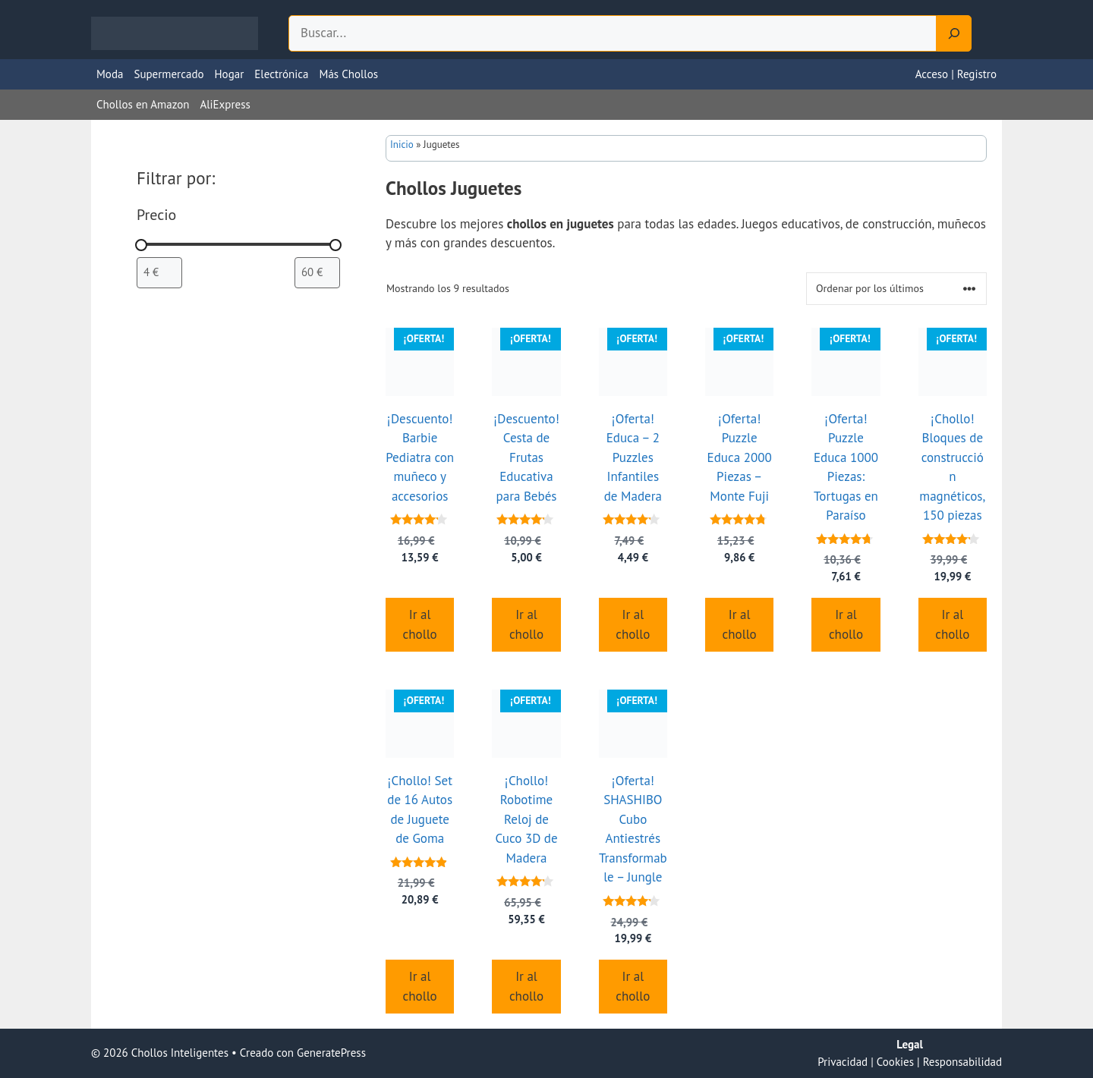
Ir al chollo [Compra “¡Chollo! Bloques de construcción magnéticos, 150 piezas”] (952, 624)
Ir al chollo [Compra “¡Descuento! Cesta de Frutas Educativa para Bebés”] (526, 624)
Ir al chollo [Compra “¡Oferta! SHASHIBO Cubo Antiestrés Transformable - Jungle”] (633, 986)
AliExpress (225, 104)
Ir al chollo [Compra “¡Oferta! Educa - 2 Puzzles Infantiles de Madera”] (633, 624)
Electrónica (281, 74)
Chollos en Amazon (142, 104)
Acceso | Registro (956, 74)
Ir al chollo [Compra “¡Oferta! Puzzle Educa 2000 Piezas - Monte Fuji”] (740, 624)
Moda (109, 74)
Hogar (229, 74)
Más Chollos (349, 74)
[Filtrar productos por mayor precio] (317, 272)
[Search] (954, 33)
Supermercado (168, 74)
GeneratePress (331, 1052)
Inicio (402, 144)
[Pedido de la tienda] (896, 288)
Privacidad (842, 1061)
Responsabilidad (962, 1061)
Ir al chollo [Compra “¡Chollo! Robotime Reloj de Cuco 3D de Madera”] (526, 986)
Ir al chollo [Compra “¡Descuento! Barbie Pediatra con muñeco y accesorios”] (420, 624)
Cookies (895, 1061)
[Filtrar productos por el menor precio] (159, 272)
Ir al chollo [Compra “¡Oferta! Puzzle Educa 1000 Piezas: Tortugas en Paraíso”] (846, 624)
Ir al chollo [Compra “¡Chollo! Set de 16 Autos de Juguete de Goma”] (420, 986)
